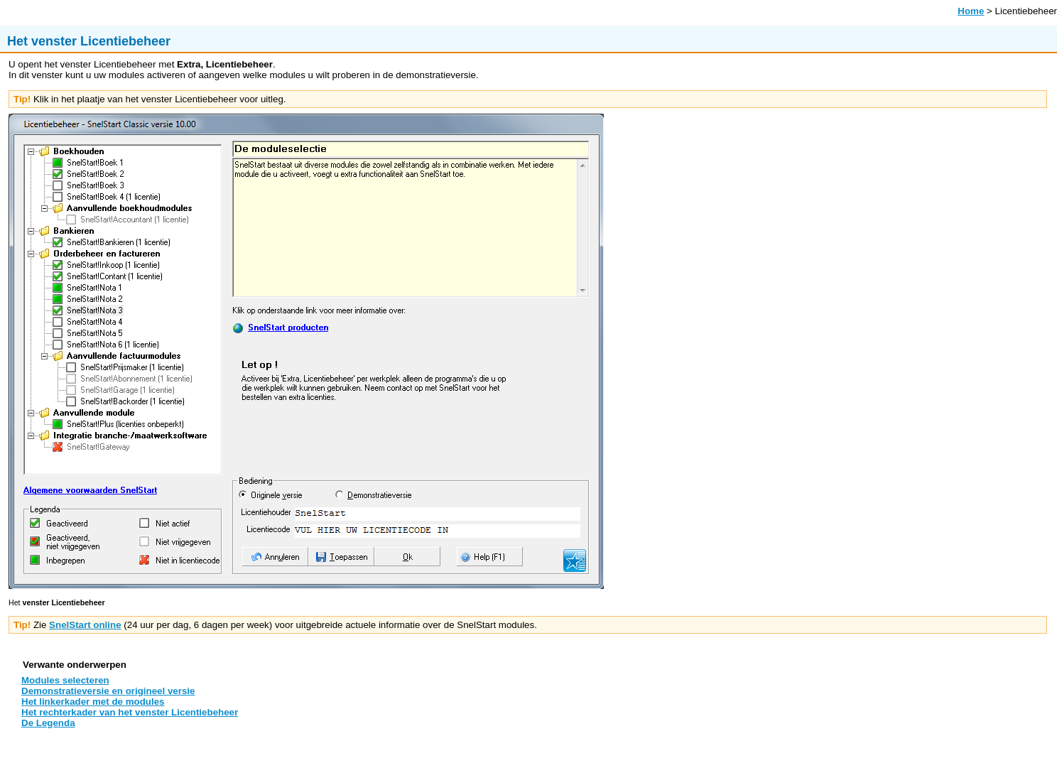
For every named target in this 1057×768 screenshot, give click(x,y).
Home (971, 11)
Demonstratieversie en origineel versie (108, 691)
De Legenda (48, 723)
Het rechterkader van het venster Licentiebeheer (129, 712)
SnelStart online (85, 625)
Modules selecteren (65, 680)
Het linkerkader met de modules (92, 701)
